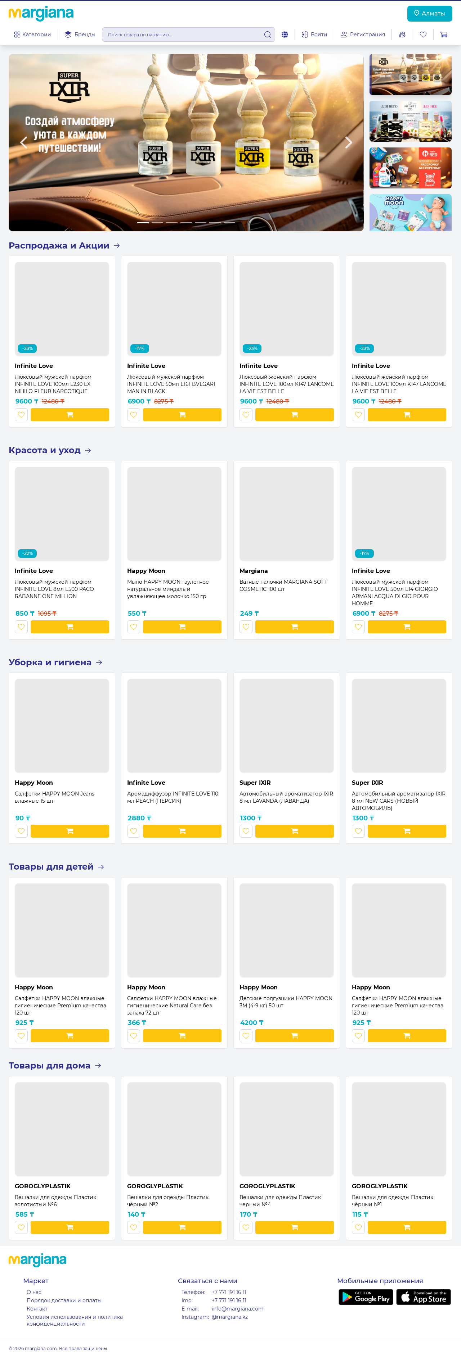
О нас (34, 1292)
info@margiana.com (238, 1308)
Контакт (37, 1308)
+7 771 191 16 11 (229, 1292)
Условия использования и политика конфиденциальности (75, 1320)
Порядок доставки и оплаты (64, 1300)
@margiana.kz (230, 1317)
